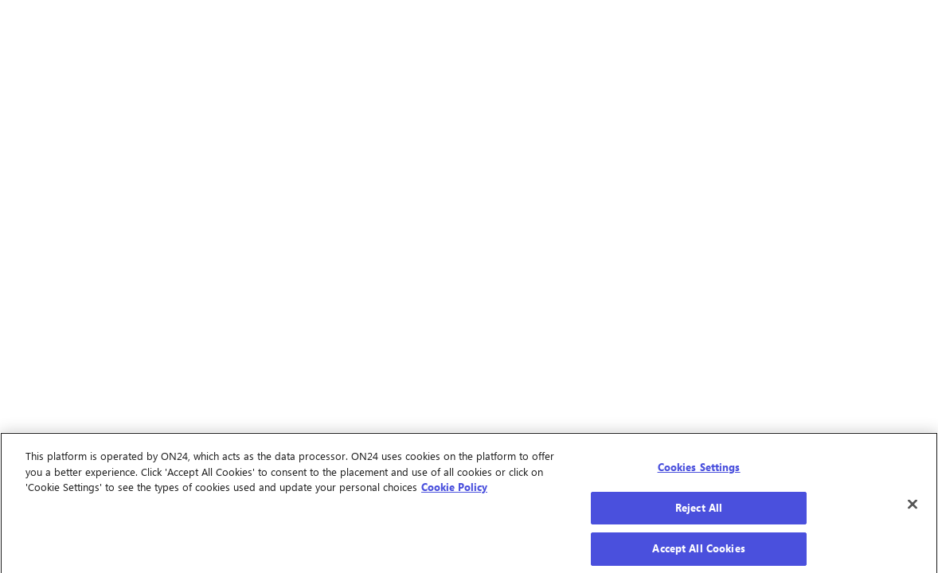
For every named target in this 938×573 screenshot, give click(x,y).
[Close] (912, 507)
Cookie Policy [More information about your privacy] (454, 489)
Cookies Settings (699, 469)
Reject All (698, 510)
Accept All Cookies (698, 551)
